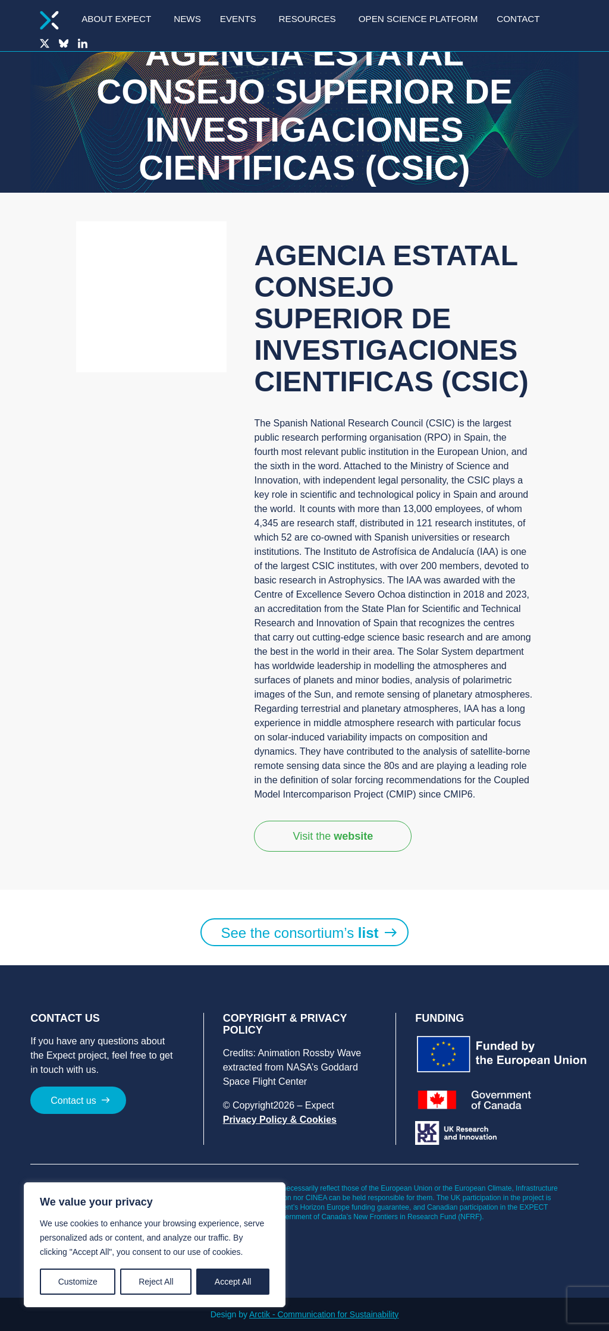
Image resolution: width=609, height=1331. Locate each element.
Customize (78, 1281)
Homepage (49, 20)
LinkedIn (82, 43)
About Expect (116, 19)
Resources (307, 19)
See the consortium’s (299, 933)
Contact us (73, 1100)
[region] (154, 1244)
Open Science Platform (418, 19)
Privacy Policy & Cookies (280, 1120)
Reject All (156, 1281)
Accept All (233, 1281)
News (187, 19)
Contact (518, 19)
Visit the (333, 836)
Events (238, 19)
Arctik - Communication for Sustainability (323, 1314)
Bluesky (63, 43)
